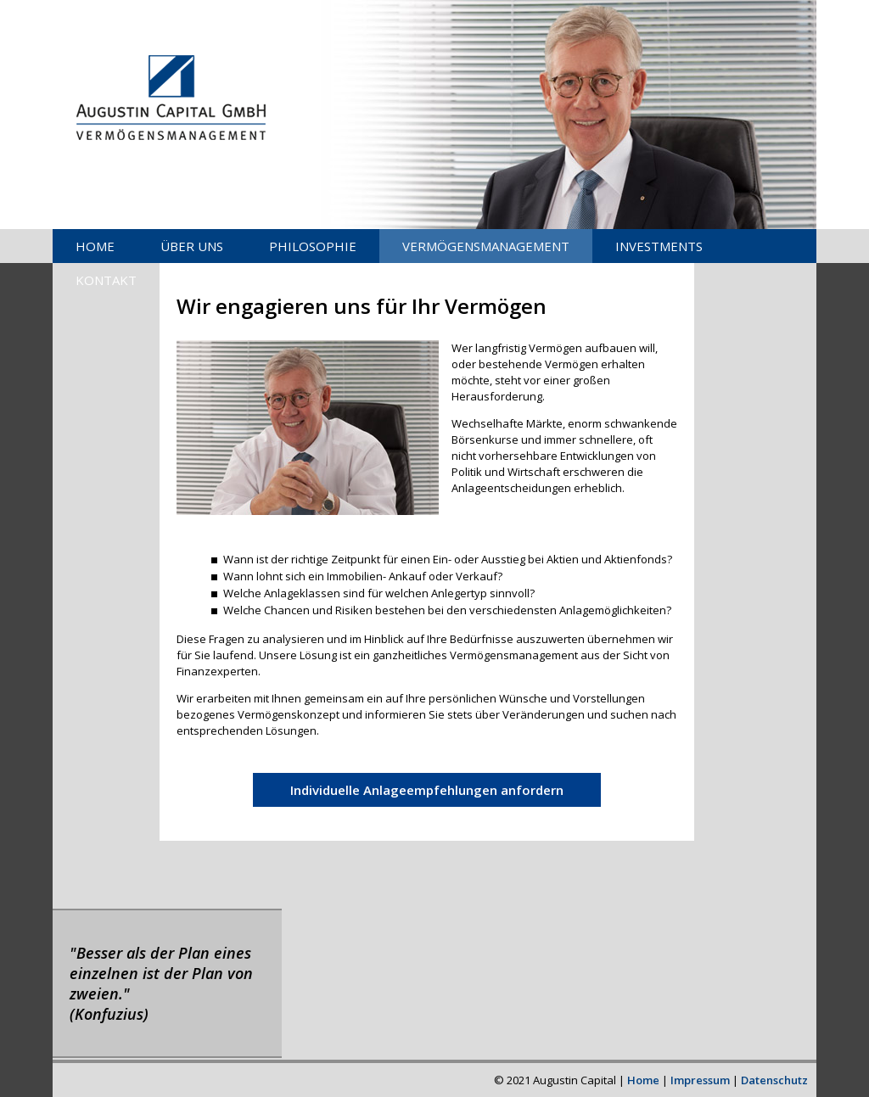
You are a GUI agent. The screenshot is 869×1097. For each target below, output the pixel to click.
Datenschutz (774, 1080)
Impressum (700, 1080)
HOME (95, 246)
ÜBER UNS (191, 246)
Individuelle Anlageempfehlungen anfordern (426, 789)
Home (643, 1080)
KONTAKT (106, 279)
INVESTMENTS (659, 246)
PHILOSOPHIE (312, 246)
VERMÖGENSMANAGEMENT (485, 246)
